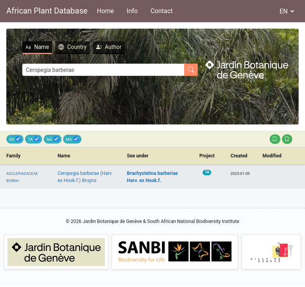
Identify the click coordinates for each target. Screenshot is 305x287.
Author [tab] (109, 47)
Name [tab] (37, 47)
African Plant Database (46, 11)
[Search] (103, 70)
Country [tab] (72, 47)
